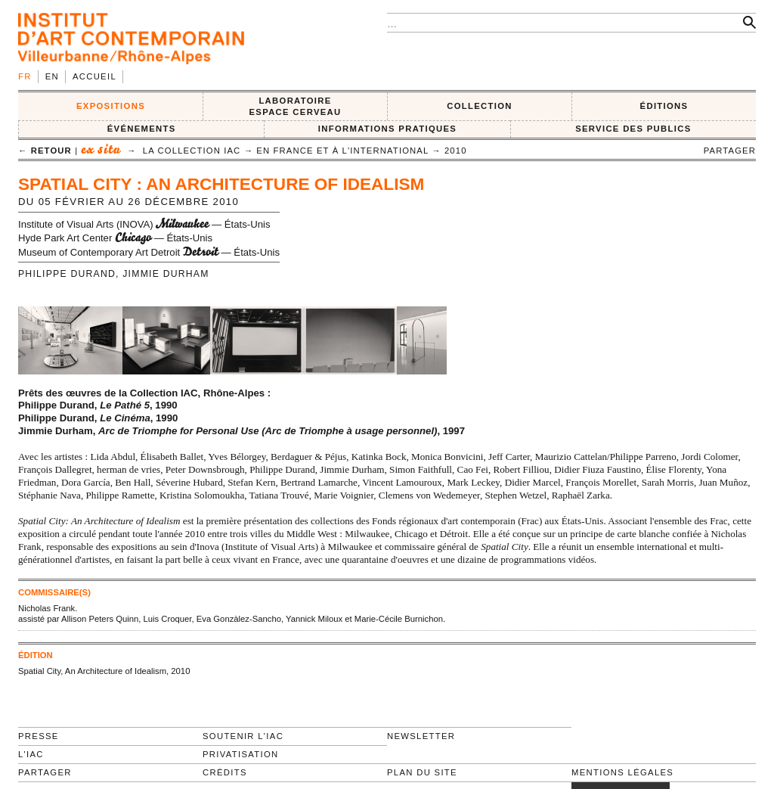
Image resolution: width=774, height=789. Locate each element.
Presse (38, 736)
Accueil (94, 76)
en (52, 76)
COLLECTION (479, 105)
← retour (45, 150)
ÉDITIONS (664, 105)
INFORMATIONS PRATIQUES (387, 128)
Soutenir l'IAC (243, 736)
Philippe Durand (67, 274)
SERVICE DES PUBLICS (633, 128)
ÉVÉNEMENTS (141, 128)
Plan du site (422, 772)
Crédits (225, 772)
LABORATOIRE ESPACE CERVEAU (295, 106)
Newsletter (421, 736)
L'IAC (31, 754)
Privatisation (241, 754)
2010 (455, 150)
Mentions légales (622, 772)
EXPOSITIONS (110, 105)
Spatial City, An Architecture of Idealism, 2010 (104, 671)
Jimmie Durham (165, 274)
